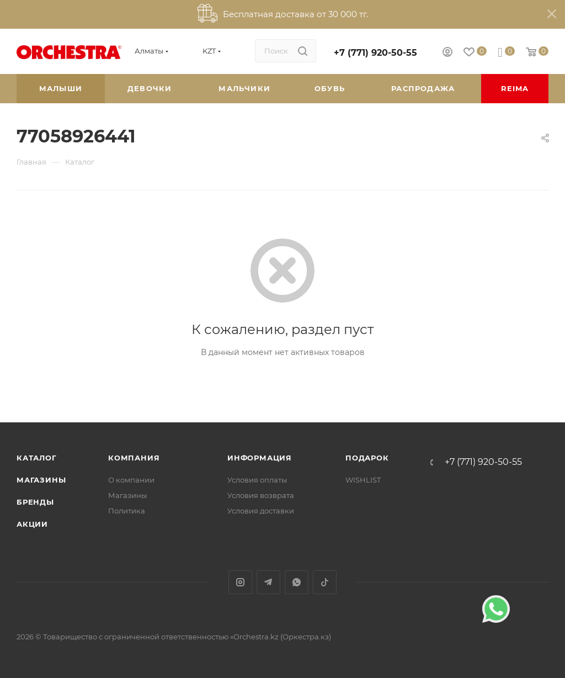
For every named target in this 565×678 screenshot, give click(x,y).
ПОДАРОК (367, 457)
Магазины (41, 479)
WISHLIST (363, 479)
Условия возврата (260, 495)
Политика (126, 510)
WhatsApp (296, 582)
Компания (133, 457)
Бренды (35, 501)
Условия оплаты (257, 479)
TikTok (325, 582)
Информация (259, 457)
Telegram (268, 582)
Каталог (37, 457)
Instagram (240, 582)
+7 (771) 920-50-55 (375, 52)
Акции (32, 524)
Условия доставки (260, 510)
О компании (131, 479)
